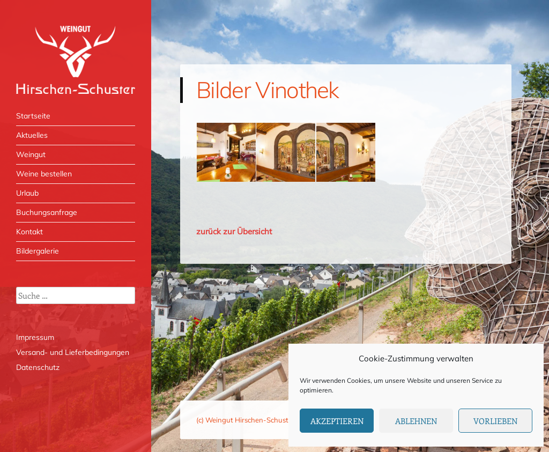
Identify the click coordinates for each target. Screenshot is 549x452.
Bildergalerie (37, 251)
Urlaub (27, 193)
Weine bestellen (44, 174)
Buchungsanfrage (46, 212)
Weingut (31, 154)
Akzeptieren (336, 421)
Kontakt (29, 231)
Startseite (33, 116)
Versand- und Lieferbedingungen (72, 352)
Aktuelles (32, 135)
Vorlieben (495, 421)
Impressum (35, 337)
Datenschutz (38, 367)
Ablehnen (416, 421)
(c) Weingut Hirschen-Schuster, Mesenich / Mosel (274, 420)
